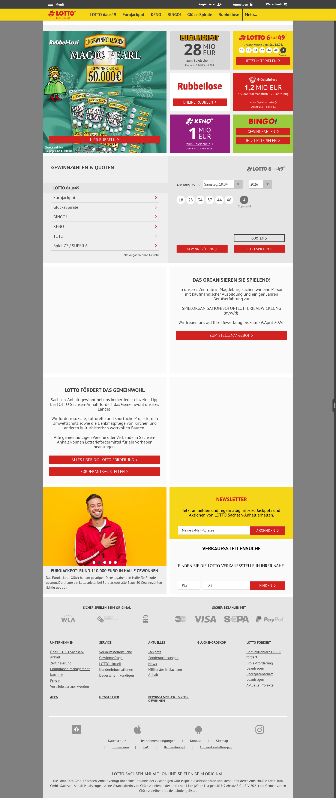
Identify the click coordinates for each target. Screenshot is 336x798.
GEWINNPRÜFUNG (202, 249)
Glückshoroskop (211, 642)
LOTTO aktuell (110, 663)
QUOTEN (259, 238)
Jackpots (154, 652)
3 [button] (104, 149)
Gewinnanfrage (111, 657)
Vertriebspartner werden (69, 686)
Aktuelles (156, 642)
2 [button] (99, 149)
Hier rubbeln (104, 139)
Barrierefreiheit (174, 747)
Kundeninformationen (116, 669)
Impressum (120, 747)
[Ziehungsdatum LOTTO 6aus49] (222, 184)
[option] (104, 92)
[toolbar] (104, 540)
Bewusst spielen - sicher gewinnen (168, 699)
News (152, 663)
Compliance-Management (70, 669)
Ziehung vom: (188, 184)
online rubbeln (200, 102)
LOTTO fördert (258, 642)
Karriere (56, 674)
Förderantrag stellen (105, 471)
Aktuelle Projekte (260, 685)
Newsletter (109, 697)
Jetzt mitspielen (263, 60)
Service (105, 642)
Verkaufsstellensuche (115, 652)
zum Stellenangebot (232, 335)
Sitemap (222, 740)
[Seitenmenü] (334, 403)
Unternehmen (62, 642)
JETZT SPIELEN (259, 249)
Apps (54, 697)
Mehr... (251, 14)
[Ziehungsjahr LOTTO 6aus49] (260, 184)
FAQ (146, 747)
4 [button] (109, 149)
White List (202, 785)
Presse (55, 680)
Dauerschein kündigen (116, 675)
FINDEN (267, 585)
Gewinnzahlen (263, 131)
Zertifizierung (60, 663)
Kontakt (195, 740)
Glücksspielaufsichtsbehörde (195, 781)
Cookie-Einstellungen (216, 747)
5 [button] (115, 149)
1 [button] (93, 149)
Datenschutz (117, 740)
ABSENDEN (267, 530)
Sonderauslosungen (163, 657)
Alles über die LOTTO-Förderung (105, 459)
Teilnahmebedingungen (158, 740)
